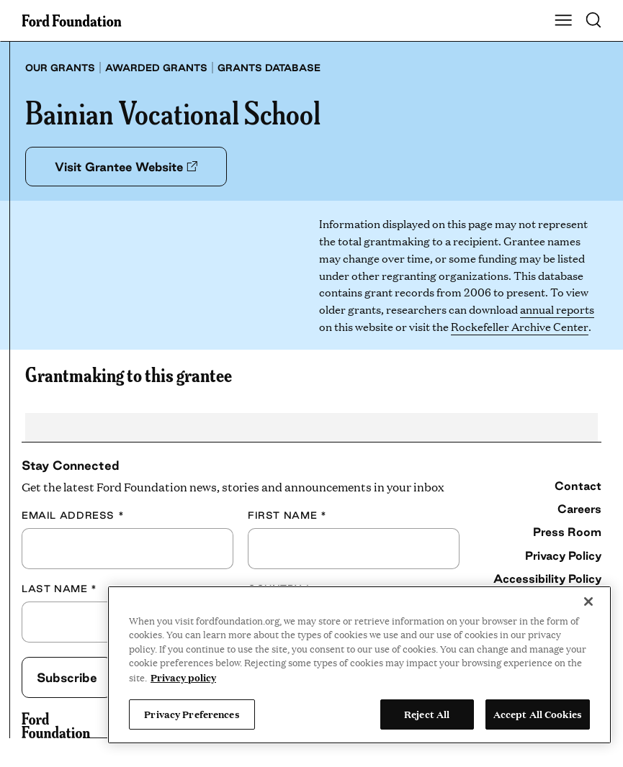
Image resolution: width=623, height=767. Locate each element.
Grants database (269, 68)
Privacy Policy (563, 555)
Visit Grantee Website (126, 166)
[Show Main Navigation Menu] (563, 21)
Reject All (426, 714)
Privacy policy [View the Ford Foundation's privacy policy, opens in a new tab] (183, 677)
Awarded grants (156, 68)
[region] (359, 665)
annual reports (557, 309)
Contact (578, 485)
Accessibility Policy (547, 578)
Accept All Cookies (537, 714)
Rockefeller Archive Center (519, 326)
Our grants (60, 68)
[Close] (588, 601)
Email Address (73, 515)
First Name (287, 515)
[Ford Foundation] (56, 725)
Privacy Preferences (191, 714)
